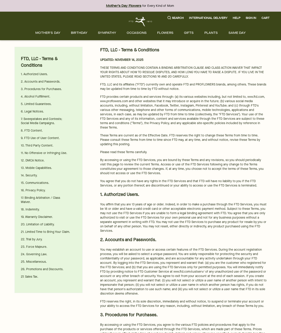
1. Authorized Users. (34, 74)
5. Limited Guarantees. (36, 104)
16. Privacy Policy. (33, 190)
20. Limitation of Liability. (37, 224)
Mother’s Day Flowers (123, 6)
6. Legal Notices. (32, 111)
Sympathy (107, 33)
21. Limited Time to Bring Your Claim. (45, 232)
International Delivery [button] (208, 18)
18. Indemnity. (30, 209)
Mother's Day (47, 33)
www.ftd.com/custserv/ (188, 272)
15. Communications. (35, 183)
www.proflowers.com (114, 101)
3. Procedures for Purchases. (41, 89)
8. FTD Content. (32, 130)
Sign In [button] (251, 18)
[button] (176, 18)
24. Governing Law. (34, 254)
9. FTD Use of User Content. (40, 138)
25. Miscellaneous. (34, 262)
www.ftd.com (255, 97)
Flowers (165, 33)
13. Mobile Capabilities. (36, 168)
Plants (211, 33)
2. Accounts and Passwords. (40, 82)
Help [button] (237, 18)
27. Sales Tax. (29, 277)
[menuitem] (48, 32)
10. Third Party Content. (37, 145)
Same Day (237, 33)
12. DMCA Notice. (33, 160)
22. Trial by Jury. (31, 239)
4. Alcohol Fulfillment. (35, 96)
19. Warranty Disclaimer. (37, 217)
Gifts (189, 33)
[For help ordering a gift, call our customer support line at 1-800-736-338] (140, 21)
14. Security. (29, 175)
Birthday (79, 33)
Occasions (136, 33)
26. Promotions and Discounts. (42, 269)
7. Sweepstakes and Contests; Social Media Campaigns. (41, 121)
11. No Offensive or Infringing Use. (44, 153)
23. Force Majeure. (34, 247)
